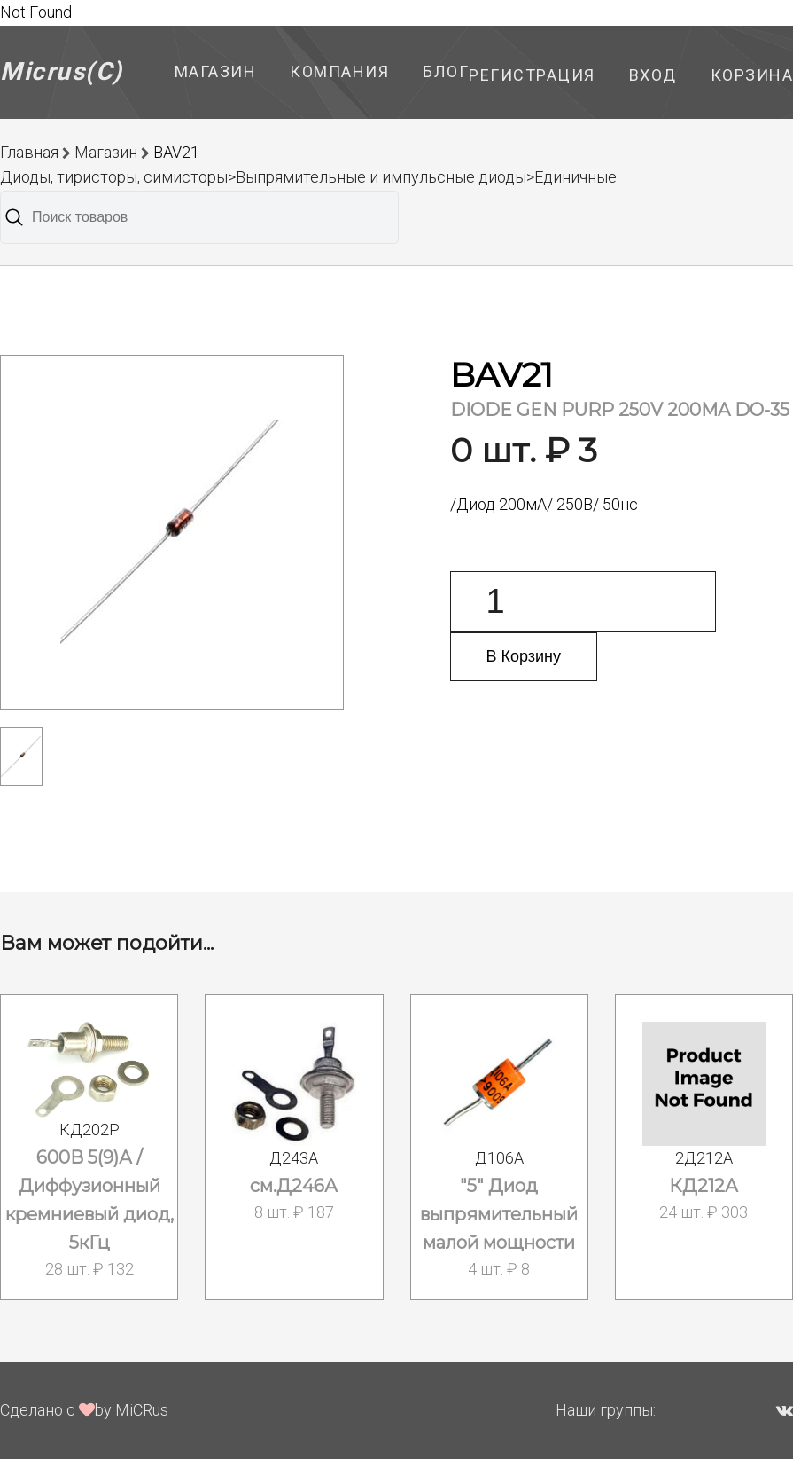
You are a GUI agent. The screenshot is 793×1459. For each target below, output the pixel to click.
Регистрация (532, 75)
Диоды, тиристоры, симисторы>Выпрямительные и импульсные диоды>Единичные (308, 177)
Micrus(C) (61, 71)
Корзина (752, 75)
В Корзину (524, 656)
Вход (653, 75)
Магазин (216, 71)
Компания (339, 71)
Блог (446, 71)
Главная (29, 152)
